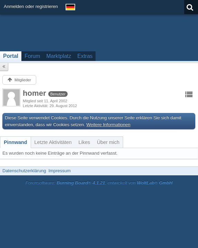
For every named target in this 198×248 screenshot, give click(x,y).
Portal (10, 56)
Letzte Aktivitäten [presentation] (53, 142)
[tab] (15, 142)
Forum (32, 56)
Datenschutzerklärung (24, 170)
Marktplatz (58, 56)
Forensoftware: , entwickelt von (99, 182)
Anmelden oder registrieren (31, 6)
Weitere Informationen (108, 124)
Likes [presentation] (84, 142)
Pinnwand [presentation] (15, 142)
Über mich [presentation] (108, 142)
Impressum (59, 170)
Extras (84, 56)
